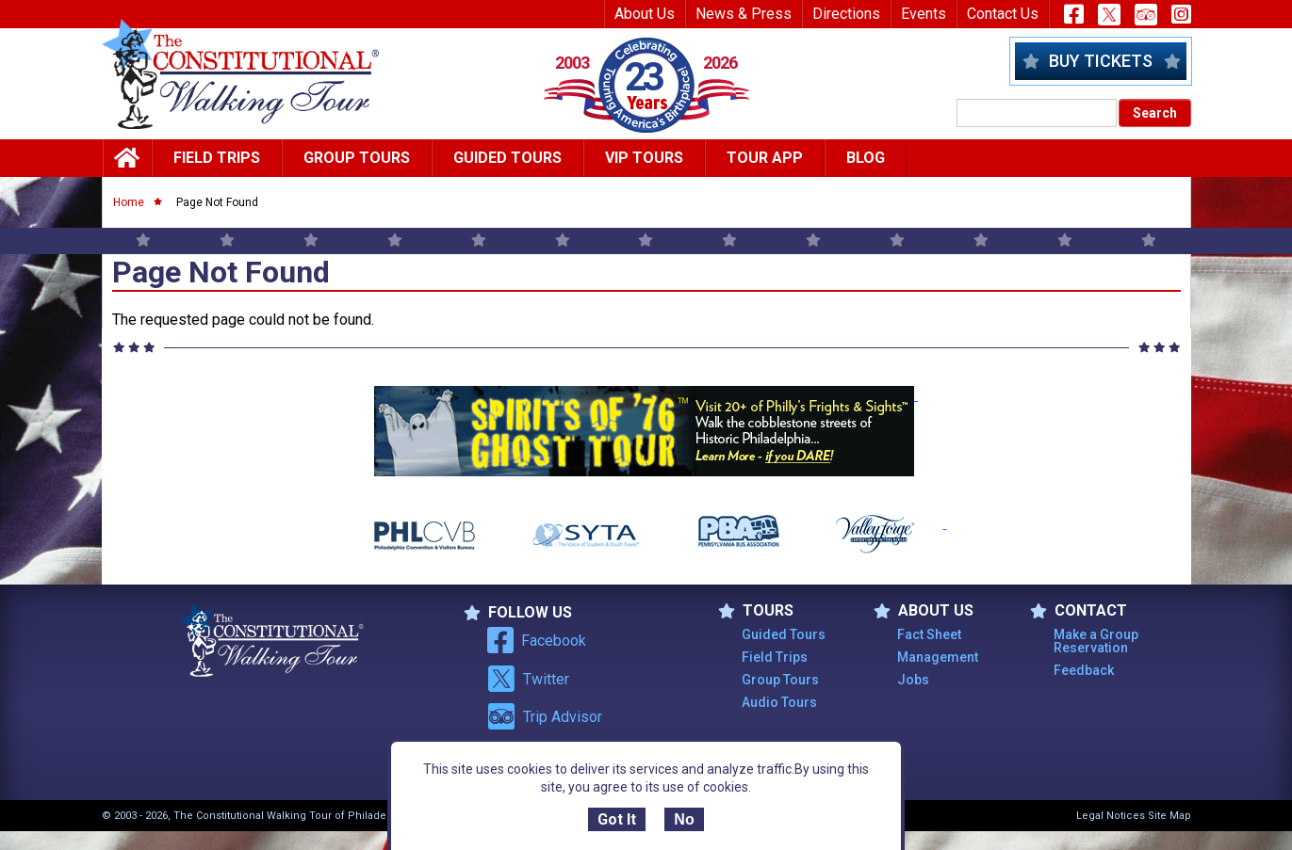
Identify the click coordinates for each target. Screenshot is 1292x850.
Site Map (1169, 816)
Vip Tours (644, 158)
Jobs (913, 679)
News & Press (743, 14)
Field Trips (216, 158)
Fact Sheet (929, 634)
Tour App (765, 158)
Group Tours (356, 158)
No (684, 819)
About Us (644, 14)
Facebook (536, 640)
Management (937, 657)
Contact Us (1003, 14)
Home (128, 202)
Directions (846, 14)
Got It (616, 819)
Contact (1078, 610)
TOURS (755, 610)
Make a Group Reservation (1096, 641)
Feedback (1084, 670)
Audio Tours (779, 702)
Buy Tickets (1101, 61)
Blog (865, 158)
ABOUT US (923, 610)
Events (923, 14)
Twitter (528, 679)
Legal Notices (1110, 816)
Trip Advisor (544, 716)
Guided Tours (507, 158)
